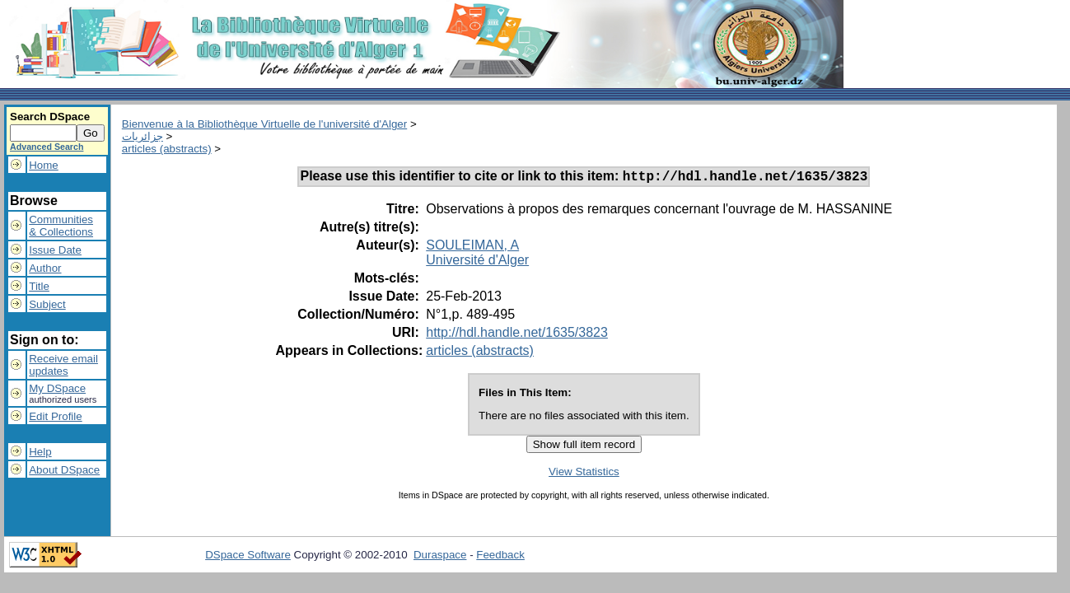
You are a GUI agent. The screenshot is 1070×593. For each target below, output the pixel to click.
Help (40, 452)
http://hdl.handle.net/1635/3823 (517, 335)
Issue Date (55, 250)
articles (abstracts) (167, 148)
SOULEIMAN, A (472, 247)
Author (45, 268)
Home (43, 165)
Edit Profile (55, 416)
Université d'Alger (477, 262)
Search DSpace (50, 116)
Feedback (500, 557)
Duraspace (440, 557)
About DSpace (64, 470)
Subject (47, 304)
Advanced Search (46, 147)
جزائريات (142, 136)
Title (39, 286)
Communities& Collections (61, 225)
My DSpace (57, 388)
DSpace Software (248, 557)
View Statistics (584, 474)
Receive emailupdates (63, 365)
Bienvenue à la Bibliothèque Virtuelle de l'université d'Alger (264, 124)
